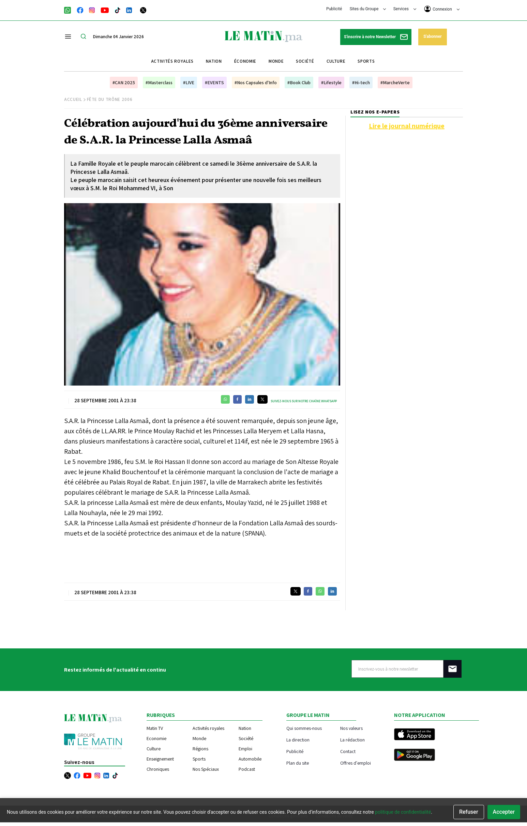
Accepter (504, 812)
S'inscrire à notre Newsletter (376, 37)
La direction (298, 739)
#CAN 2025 (123, 82)
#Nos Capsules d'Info (256, 82)
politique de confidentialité (403, 812)
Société (305, 61)
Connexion (442, 8)
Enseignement (160, 759)
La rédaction (352, 739)
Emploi (245, 749)
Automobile (250, 759)
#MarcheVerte (395, 82)
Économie (245, 61)
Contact (348, 751)
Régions (200, 749)
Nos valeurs (351, 728)
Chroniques (158, 769)
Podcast (247, 769)
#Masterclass (159, 82)
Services (404, 8)
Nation (214, 61)
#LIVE (188, 82)
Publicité (334, 8)
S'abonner (432, 36)
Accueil (73, 99)
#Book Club (299, 82)
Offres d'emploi (355, 763)
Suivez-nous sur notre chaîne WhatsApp (304, 401)
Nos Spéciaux (206, 769)
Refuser (468, 812)
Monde (276, 61)
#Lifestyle (331, 82)
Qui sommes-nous (304, 728)
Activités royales (172, 61)
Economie (156, 738)
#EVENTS (214, 82)
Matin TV (155, 728)
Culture (336, 61)
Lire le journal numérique (407, 125)
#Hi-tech (361, 82)
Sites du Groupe (368, 8)
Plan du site (297, 763)
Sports (366, 61)
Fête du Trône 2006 (110, 99)
